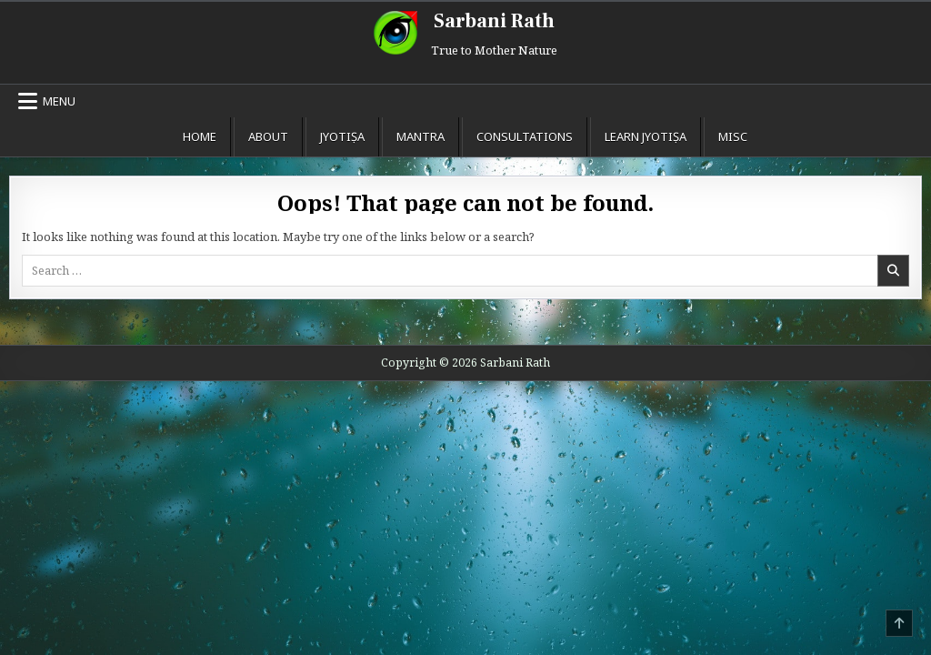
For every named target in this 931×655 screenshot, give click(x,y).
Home (199, 136)
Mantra (420, 136)
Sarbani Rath (494, 21)
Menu (59, 101)
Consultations (524, 136)
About (268, 136)
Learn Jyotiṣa (645, 136)
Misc (732, 136)
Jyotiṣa (342, 136)
